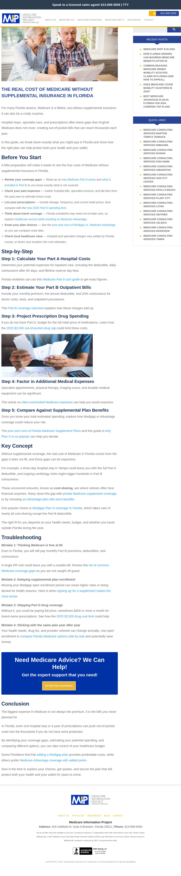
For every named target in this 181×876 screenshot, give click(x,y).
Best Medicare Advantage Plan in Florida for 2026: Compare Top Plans (156, 103)
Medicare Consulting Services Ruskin (158, 154)
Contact (149, 20)
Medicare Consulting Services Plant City (158, 199)
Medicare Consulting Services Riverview (158, 232)
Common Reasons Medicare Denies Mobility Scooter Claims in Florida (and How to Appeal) (158, 75)
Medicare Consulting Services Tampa (158, 240)
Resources (134, 20)
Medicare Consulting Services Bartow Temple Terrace (158, 136)
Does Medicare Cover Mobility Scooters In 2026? (158, 90)
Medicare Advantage (89, 20)
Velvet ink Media (127, 866)
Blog (107, 819)
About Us (50, 20)
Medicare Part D (114, 20)
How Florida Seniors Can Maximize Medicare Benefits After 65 (158, 60)
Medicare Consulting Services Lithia (158, 207)
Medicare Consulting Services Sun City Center (158, 180)
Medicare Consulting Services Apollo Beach (159, 190)
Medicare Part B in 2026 (159, 51)
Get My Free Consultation (59, 689)
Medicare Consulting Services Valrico (158, 223)
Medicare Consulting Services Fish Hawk (158, 162)
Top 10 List (78, 819)
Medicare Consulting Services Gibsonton (158, 170)
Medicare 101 (66, 20)
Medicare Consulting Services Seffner (158, 215)
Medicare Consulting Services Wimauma (158, 146)
